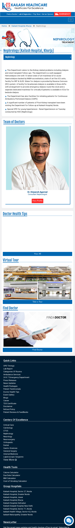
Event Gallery (8, 395)
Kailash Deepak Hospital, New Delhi (18, 506)
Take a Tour (37, 302)
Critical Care (8, 425)
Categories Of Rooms (12, 371)
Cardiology (8, 428)
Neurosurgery (9, 439)
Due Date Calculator (11, 475)
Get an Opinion (47, 14)
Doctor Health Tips (11, 392)
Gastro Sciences (10, 448)
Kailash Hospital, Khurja (21, 26)
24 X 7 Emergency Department (16, 377)
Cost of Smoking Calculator (15, 481)
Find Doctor (37, 350)
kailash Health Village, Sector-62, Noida (19, 512)
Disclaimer (7, 406)
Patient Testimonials (12, 389)
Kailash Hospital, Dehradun (14, 503)
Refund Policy (9, 409)
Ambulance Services (12, 374)
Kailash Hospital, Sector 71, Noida (17, 509)
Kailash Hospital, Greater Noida (16, 494)
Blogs (5, 398)
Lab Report (8, 369)
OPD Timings (8, 366)
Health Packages (10, 386)
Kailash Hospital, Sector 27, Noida (17, 491)
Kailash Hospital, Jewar (13, 497)
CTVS (5, 431)
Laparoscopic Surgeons (13, 457)
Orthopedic (8, 442)
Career (6, 400)
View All (37, 254)
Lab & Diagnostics (25, 14)
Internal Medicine (10, 454)
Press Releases (9, 380)
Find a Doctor (12, 14)
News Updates (9, 383)
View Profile (37, 201)
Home (4, 26)
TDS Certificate (9, 403)
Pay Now (36, 14)
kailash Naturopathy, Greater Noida (18, 514)
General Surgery (10, 451)
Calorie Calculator (10, 472)
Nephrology (8, 433)
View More (10, 459)
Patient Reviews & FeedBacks (15, 412)
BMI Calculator (9, 478)
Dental (6, 445)
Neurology (7, 436)
